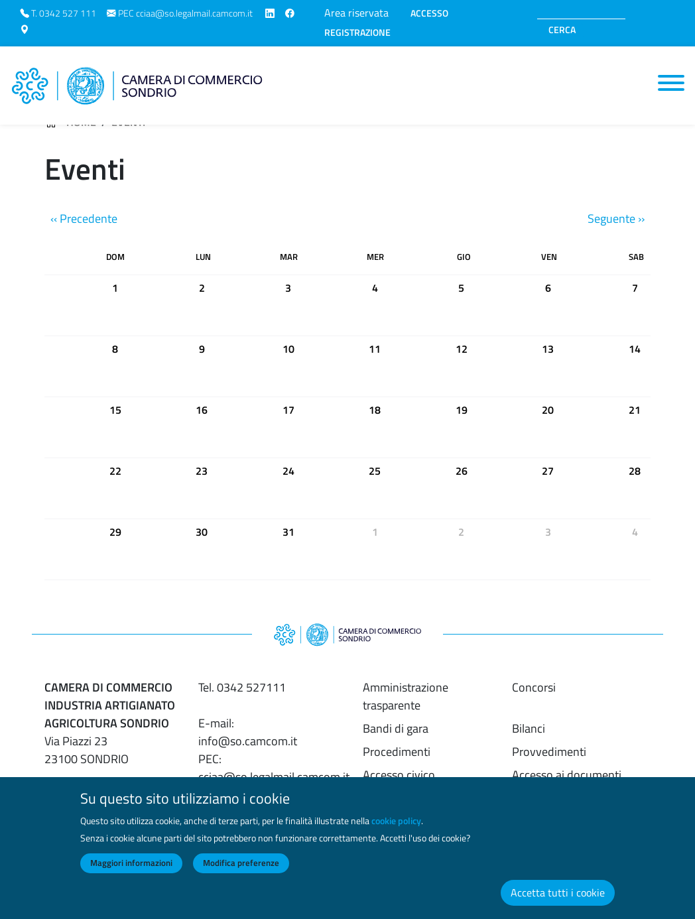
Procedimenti (396, 752)
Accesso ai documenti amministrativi (566, 784)
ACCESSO (429, 13)
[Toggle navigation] (671, 83)
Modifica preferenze (241, 873)
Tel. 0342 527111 (242, 687)
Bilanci (528, 728)
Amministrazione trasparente (405, 696)
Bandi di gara (395, 728)
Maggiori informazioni (131, 873)
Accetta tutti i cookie (558, 903)
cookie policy (396, 831)
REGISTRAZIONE (357, 32)
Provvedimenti (549, 752)
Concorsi (534, 687)
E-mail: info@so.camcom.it (247, 732)
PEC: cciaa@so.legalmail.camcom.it (273, 768)
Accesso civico (399, 775)
